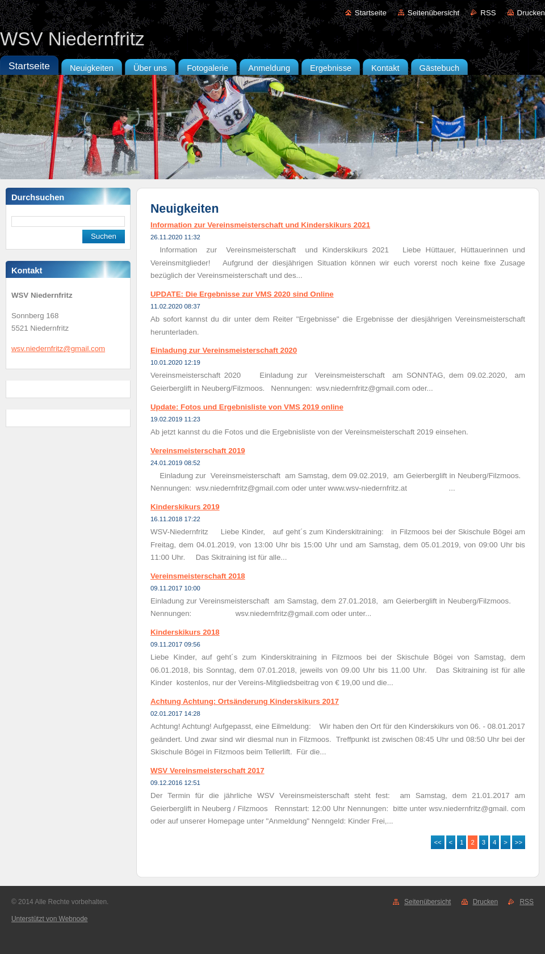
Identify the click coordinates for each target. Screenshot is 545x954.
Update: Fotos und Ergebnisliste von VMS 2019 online (246, 407)
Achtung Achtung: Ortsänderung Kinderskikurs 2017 (244, 701)
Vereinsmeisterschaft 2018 (197, 576)
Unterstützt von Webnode (49, 919)
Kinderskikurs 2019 (185, 507)
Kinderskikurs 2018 (185, 632)
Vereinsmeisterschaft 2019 (197, 450)
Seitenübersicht (433, 13)
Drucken (531, 13)
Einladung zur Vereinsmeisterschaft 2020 (223, 350)
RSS (488, 13)
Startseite (371, 13)
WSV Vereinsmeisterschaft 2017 (207, 770)
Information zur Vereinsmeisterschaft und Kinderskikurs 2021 (260, 225)
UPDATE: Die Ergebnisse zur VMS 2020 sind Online (242, 294)
